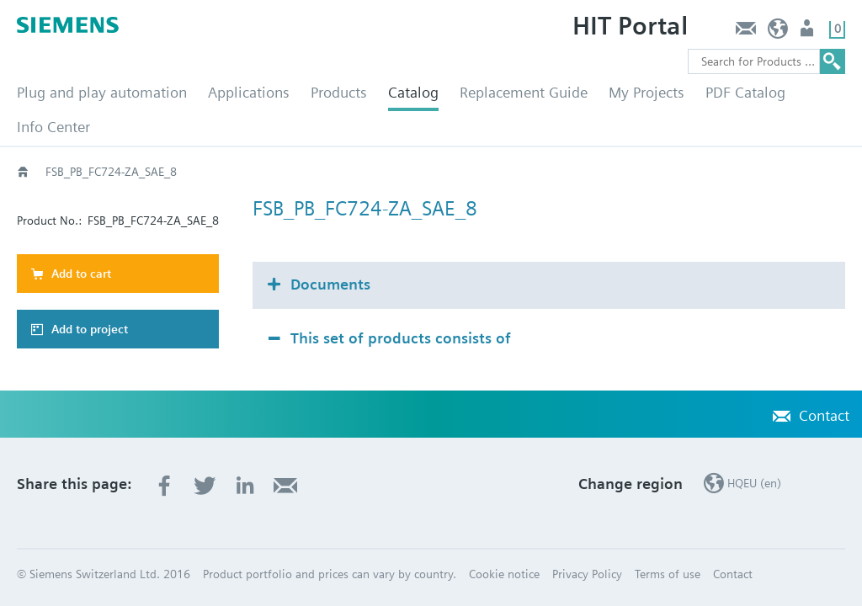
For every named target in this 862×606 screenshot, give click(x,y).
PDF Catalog (745, 92)
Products (339, 92)
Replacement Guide (524, 92)
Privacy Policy (587, 574)
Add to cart (81, 273)
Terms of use (667, 574)
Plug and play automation (102, 92)
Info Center (53, 127)
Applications (249, 92)
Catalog (413, 92)
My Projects (646, 92)
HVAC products (84, 171)
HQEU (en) (778, 32)
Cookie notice (504, 574)
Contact (745, 32)
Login (808, 32)
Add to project (89, 329)
